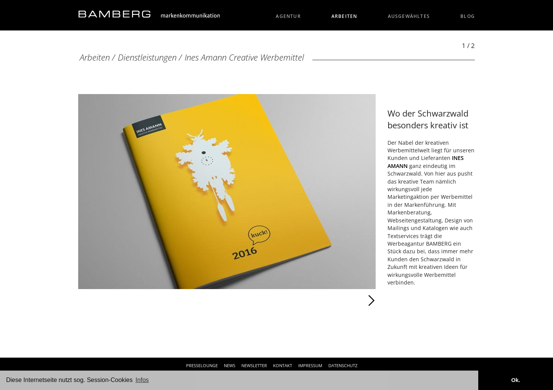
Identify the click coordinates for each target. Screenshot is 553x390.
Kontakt (282, 365)
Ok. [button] (515, 380)
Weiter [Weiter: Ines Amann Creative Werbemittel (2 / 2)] (301, 300)
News (229, 365)
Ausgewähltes (409, 16)
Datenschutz (342, 365)
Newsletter (254, 365)
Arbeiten (344, 16)
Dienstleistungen (147, 57)
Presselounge (202, 365)
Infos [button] (142, 380)
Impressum (310, 365)
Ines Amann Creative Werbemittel (244, 57)
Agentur (288, 16)
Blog (467, 16)
